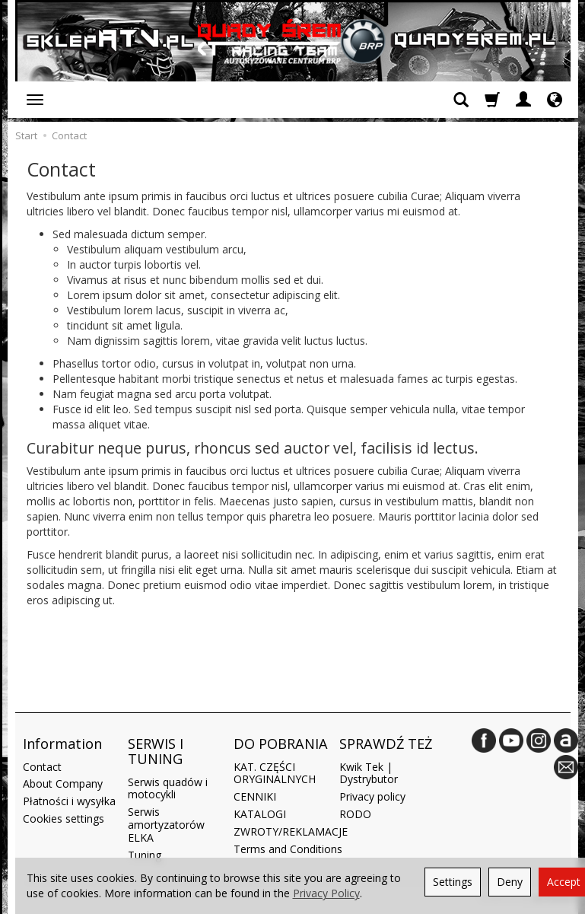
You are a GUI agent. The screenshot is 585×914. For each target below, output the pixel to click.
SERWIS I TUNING (155, 751)
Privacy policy (372, 796)
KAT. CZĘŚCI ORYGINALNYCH (275, 773)
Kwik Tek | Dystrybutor (368, 773)
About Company (63, 783)
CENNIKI (255, 796)
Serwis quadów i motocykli (168, 788)
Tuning (144, 855)
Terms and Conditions (288, 849)
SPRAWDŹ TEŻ (385, 743)
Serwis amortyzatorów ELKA (166, 824)
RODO (355, 814)
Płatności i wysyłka (69, 801)
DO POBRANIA (281, 743)
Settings (452, 881)
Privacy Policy (326, 893)
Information (62, 743)
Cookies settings (63, 818)
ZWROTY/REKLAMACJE (291, 831)
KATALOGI (260, 814)
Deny (510, 881)
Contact (42, 767)
